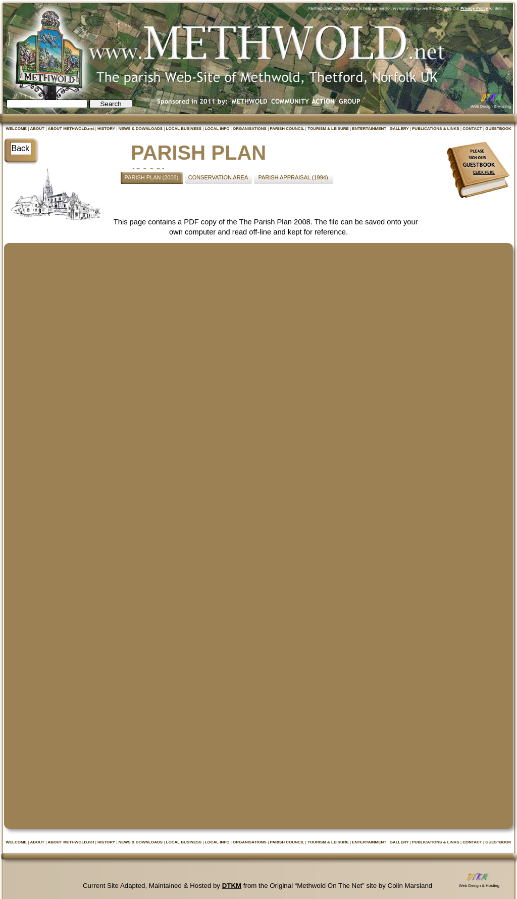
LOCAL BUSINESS (184, 128)
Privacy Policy (474, 8)
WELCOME (17, 128)
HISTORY (106, 128)
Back (21, 148)
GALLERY (400, 128)
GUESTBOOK (498, 128)
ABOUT (37, 128)
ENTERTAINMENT (369, 128)
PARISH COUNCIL (287, 128)
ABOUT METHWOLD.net (71, 128)
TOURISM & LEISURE (328, 128)
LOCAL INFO (218, 128)
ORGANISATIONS (250, 128)
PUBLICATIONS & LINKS (436, 128)
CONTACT (472, 128)
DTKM (231, 885)
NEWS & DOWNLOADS (141, 128)
